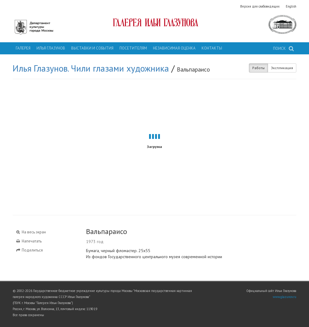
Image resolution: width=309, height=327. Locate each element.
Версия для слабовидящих (260, 6)
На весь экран (31, 232)
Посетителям (133, 48)
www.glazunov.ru (284, 297)
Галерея (23, 48)
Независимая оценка (174, 48)
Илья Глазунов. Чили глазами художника (91, 68)
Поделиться (29, 250)
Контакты (212, 48)
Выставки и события (92, 48)
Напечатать (29, 241)
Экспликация (282, 68)
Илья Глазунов (51, 48)
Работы (258, 68)
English (291, 6)
